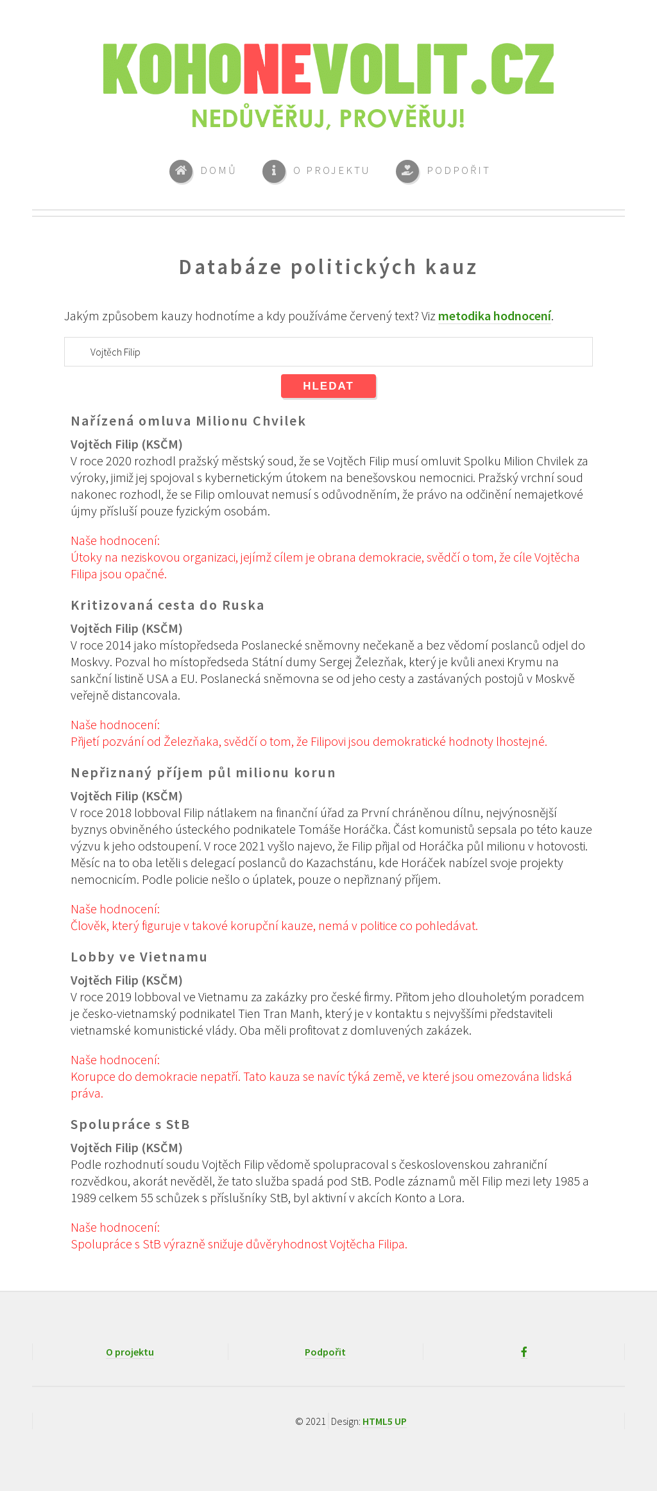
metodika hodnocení (494, 315)
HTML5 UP (385, 1421)
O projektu (130, 1351)
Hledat (328, 386)
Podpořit (325, 1351)
